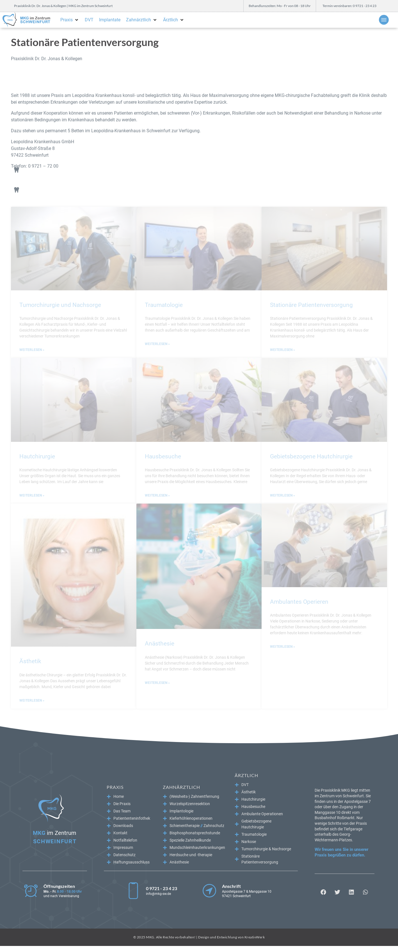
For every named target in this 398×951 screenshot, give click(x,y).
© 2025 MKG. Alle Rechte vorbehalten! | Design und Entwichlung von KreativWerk (199, 937)
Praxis (115, 787)
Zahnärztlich (181, 787)
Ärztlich (246, 775)
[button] (70, 20)
